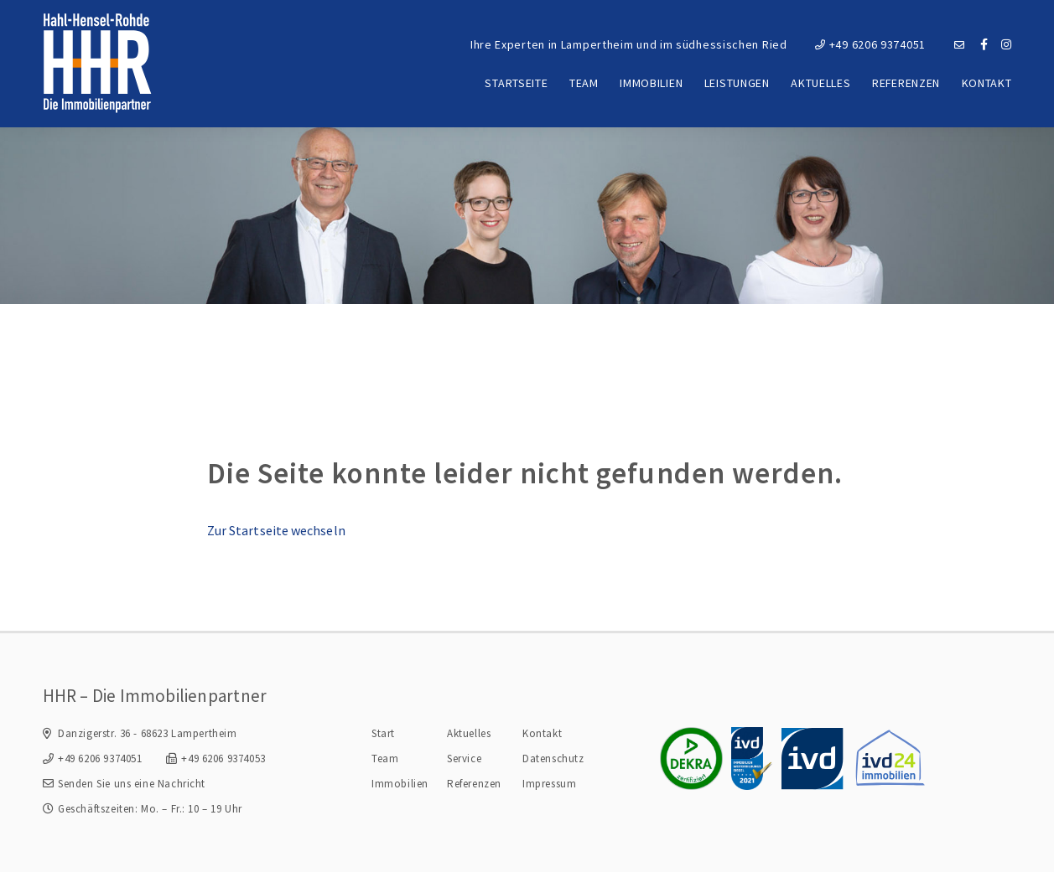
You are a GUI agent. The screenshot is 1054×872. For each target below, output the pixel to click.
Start (383, 733)
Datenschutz (553, 758)
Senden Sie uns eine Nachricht (131, 784)
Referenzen (906, 82)
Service (464, 758)
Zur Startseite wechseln (276, 530)
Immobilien (651, 82)
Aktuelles (820, 82)
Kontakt (987, 82)
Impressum (549, 784)
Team (584, 82)
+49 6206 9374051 (870, 44)
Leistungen (737, 82)
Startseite (516, 82)
